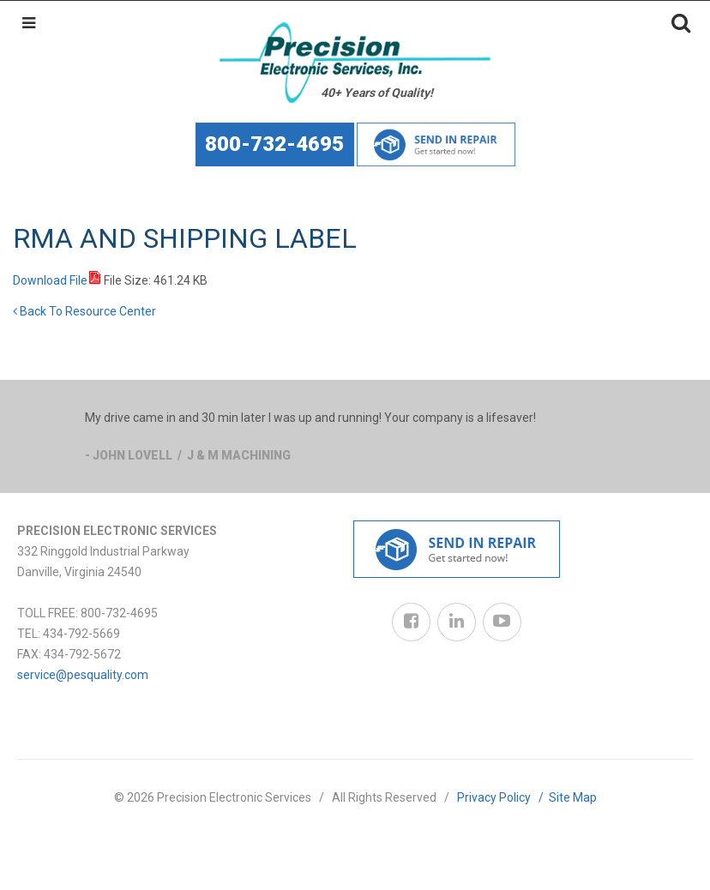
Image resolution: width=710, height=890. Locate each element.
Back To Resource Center (84, 311)
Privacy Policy (503, 797)
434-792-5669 (81, 633)
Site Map (573, 797)
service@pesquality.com (82, 675)
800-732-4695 (274, 144)
